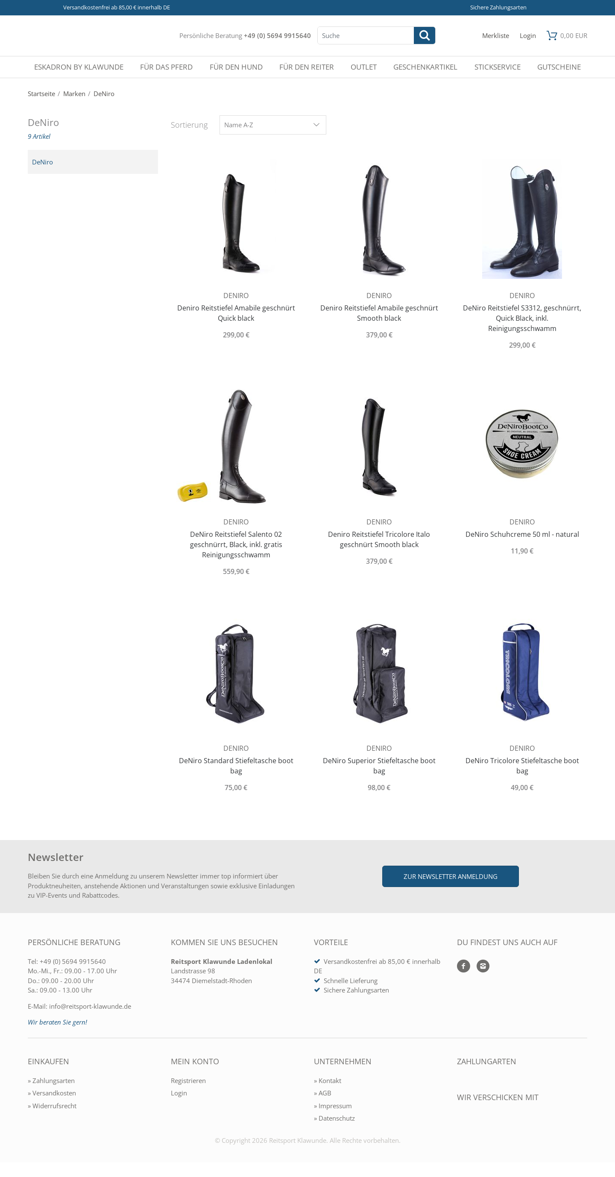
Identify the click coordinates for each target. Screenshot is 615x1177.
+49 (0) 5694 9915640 (277, 35)
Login (179, 1093)
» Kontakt (327, 1080)
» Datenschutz (334, 1118)
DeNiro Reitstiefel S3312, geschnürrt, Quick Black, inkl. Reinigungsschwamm (522, 318)
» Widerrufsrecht (52, 1105)
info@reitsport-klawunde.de (90, 1006)
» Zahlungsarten (51, 1080)
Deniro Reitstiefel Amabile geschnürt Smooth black (379, 313)
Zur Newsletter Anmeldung (451, 876)
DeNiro (42, 162)
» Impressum (333, 1105)
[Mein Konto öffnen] (528, 35)
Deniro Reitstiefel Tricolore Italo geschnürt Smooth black (379, 539)
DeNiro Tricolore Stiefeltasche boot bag (522, 766)
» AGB (322, 1093)
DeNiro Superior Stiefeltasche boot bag (379, 766)
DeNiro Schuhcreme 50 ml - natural (522, 534)
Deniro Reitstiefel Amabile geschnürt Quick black (236, 313)
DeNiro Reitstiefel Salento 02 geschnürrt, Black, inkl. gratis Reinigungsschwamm (236, 544)
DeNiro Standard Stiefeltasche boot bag (236, 766)
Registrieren (188, 1080)
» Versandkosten (52, 1093)
